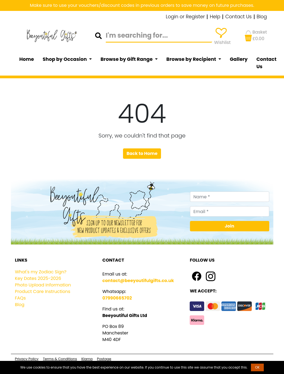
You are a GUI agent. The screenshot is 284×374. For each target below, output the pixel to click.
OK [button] (257, 367)
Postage (104, 359)
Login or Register (185, 16)
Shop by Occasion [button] (65, 59)
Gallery (239, 59)
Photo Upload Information (43, 285)
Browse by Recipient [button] (191, 59)
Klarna (87, 359)
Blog (262, 16)
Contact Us (238, 16)
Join (229, 226)
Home (26, 59)
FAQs (20, 298)
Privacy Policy (27, 359)
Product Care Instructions (43, 291)
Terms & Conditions (60, 359)
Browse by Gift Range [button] (127, 59)
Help (215, 16)
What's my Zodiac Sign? (41, 272)
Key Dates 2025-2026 (38, 278)
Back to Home (142, 153)
